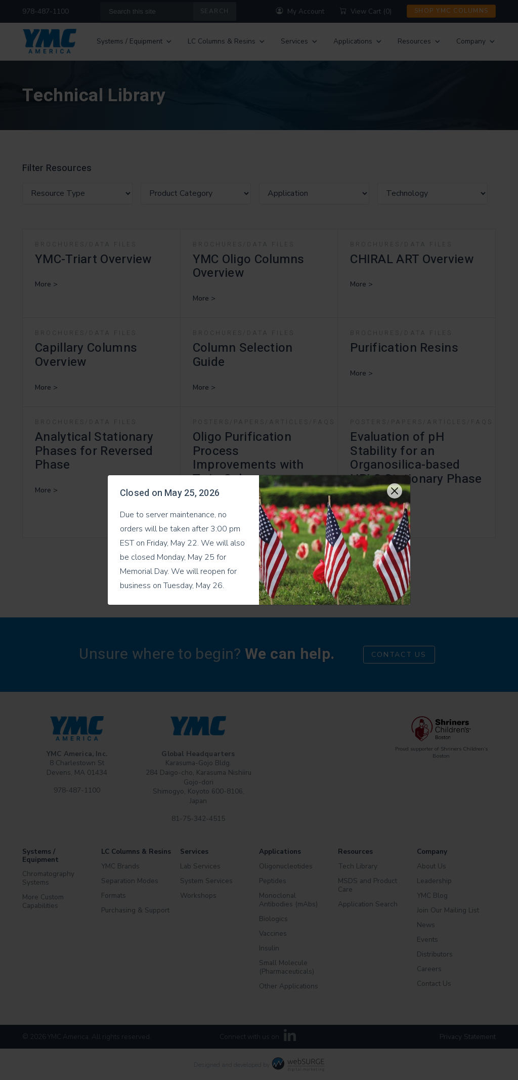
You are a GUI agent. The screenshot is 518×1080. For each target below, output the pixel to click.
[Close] (394, 491)
